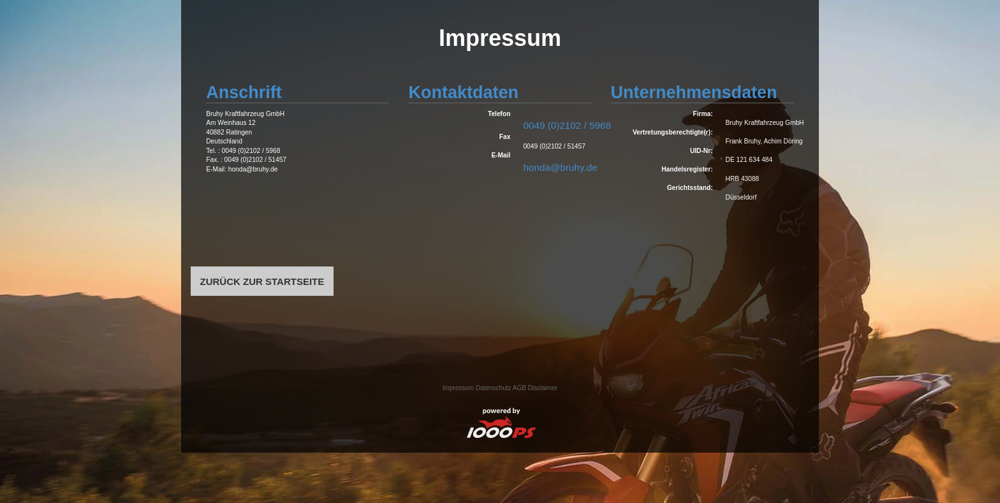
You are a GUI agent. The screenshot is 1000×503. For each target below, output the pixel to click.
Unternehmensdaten (694, 92)
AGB (519, 387)
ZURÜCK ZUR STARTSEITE (262, 280)
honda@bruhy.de (560, 167)
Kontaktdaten (463, 92)
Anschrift (244, 92)
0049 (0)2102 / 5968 (567, 125)
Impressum (458, 387)
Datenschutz (493, 387)
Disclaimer (543, 387)
